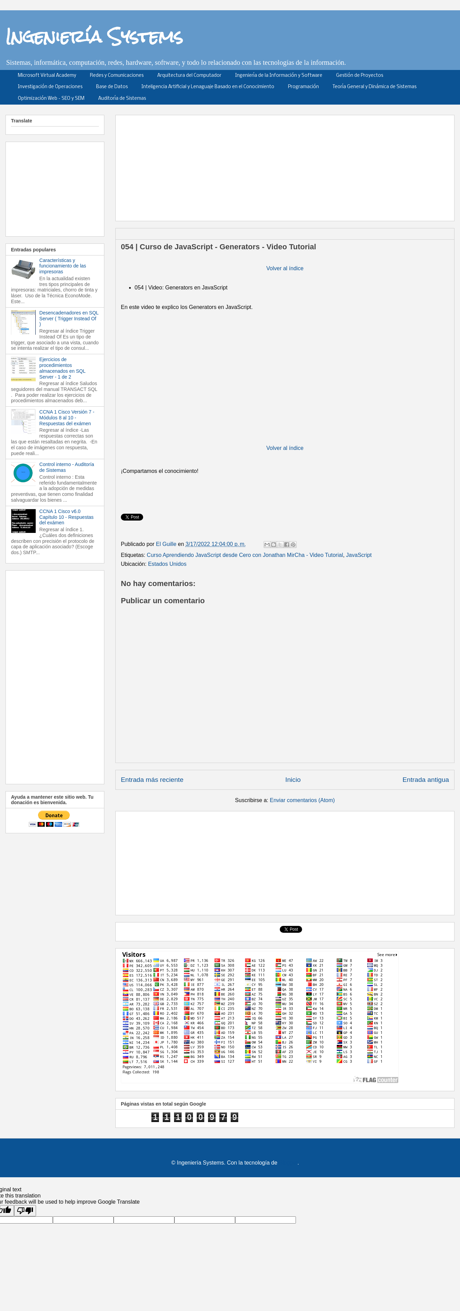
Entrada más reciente (152, 779)
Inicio (293, 779)
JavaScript (359, 555)
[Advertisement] (239, 166)
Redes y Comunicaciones (116, 75)
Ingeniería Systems (94, 36)
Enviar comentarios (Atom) (302, 800)
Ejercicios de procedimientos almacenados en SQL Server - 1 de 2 (62, 368)
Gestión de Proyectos (359, 75)
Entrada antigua (426, 779)
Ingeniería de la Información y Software (278, 75)
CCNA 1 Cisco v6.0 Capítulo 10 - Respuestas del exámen (66, 517)
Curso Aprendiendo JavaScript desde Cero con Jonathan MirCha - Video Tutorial (245, 555)
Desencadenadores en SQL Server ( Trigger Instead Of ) (69, 318)
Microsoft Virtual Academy (47, 75)
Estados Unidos (167, 564)
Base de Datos (112, 87)
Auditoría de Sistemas (122, 98)
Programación (303, 87)
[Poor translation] (25, 1210)
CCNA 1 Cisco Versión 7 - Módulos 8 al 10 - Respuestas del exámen (66, 417)
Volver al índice (285, 268)
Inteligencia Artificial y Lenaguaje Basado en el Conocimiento (207, 87)
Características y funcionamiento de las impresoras (62, 266)
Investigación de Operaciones (50, 87)
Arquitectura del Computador (189, 75)
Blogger (288, 1163)
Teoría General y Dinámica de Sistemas (374, 87)
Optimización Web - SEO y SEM (51, 98)
